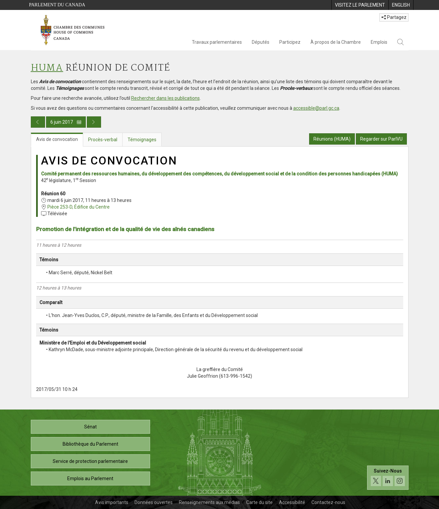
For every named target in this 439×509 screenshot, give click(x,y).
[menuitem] (359, 5)
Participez (290, 42)
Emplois (379, 42)
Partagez (394, 17)
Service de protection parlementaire (90, 461)
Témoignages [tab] (142, 139)
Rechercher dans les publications (165, 98)
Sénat (90, 426)
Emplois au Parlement (90, 478)
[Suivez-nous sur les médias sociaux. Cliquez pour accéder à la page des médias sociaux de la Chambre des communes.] (388, 478)
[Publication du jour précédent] (38, 122)
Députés (260, 42)
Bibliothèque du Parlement (90, 444)
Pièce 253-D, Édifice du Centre (78, 207)
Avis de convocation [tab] (57, 139)
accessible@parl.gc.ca (316, 108)
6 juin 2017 (66, 122)
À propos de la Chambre (335, 42)
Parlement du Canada (57, 4)
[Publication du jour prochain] (94, 122)
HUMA (47, 68)
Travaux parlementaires (217, 42)
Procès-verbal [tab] (102, 139)
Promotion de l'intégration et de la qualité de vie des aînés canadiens (125, 229)
